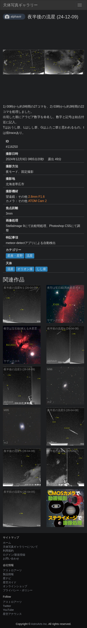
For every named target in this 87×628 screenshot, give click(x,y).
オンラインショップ (15, 586)
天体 (9, 263)
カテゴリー (13, 250)
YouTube (8, 609)
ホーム (7, 542)
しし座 (41, 269)
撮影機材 (12, 191)
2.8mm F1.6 (36, 196)
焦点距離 (12, 208)
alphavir (16, 16)
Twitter (7, 605)
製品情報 (8, 574)
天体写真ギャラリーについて (20, 546)
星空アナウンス (12, 613)
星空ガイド (9, 582)
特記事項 (12, 237)
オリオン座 (25, 269)
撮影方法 (12, 166)
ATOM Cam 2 (37, 201)
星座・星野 (15, 255)
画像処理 (12, 220)
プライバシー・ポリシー (18, 590)
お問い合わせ (11, 558)
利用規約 (8, 550)
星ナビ (7, 578)
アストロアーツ (12, 570)
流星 (30, 255)
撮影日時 (12, 153)
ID (7, 141)
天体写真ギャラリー (20, 5)
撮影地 (10, 178)
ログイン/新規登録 (14, 554)
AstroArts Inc (39, 623)
